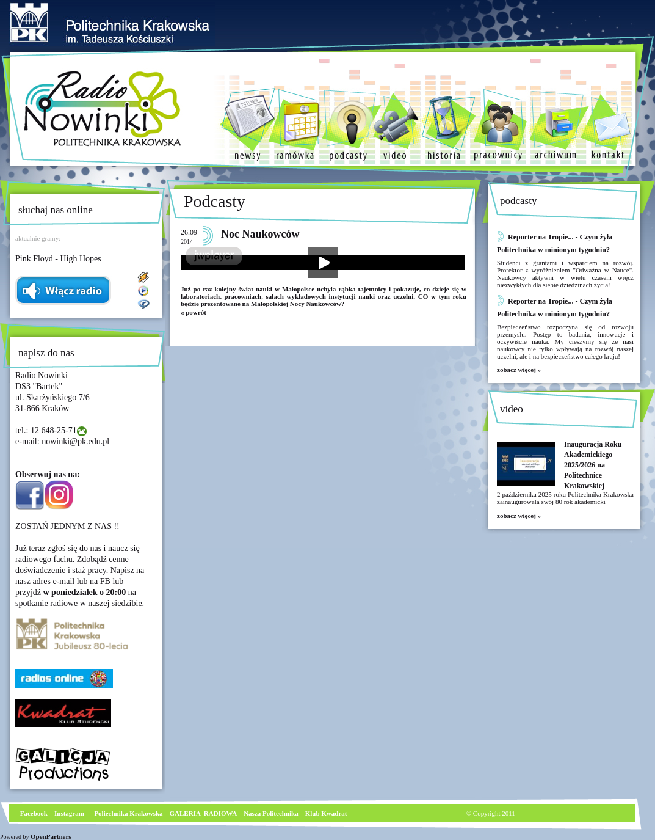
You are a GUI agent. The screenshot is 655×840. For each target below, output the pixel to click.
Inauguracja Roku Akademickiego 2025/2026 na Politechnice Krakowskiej (592, 465)
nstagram (70, 813)
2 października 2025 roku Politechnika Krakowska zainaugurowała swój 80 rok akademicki (565, 498)
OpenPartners (51, 836)
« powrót (193, 312)
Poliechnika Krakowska (129, 813)
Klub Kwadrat (326, 813)
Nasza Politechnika (271, 813)
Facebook (33, 813)
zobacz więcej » (519, 369)
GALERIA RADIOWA (203, 813)
